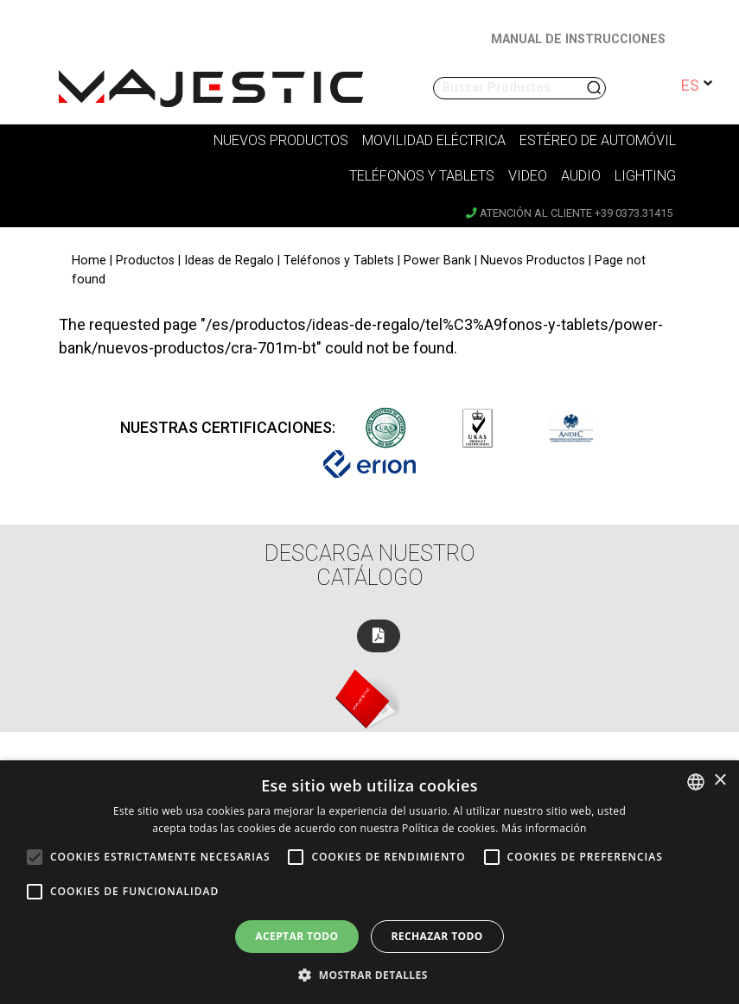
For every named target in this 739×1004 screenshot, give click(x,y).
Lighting (645, 176)
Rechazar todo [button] (437, 936)
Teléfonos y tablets (421, 176)
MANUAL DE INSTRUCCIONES (578, 39)
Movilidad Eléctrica (434, 140)
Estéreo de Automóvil (597, 140)
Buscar (595, 88)
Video (527, 176)
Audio (581, 176)
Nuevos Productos (280, 140)
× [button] (719, 780)
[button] (369, 974)
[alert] (369, 882)
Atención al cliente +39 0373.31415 (569, 213)
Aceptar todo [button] (296, 936)
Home (89, 260)
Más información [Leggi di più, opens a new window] (543, 828)
